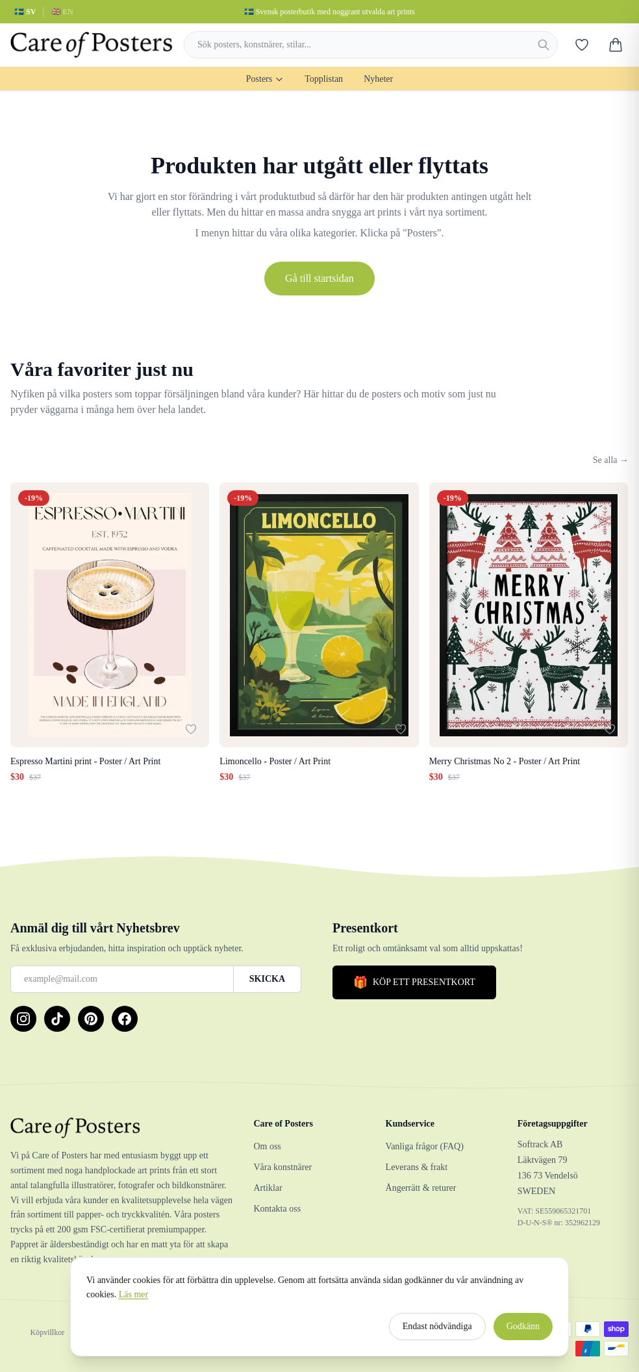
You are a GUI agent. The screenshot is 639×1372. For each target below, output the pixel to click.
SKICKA (267, 979)
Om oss (267, 1146)
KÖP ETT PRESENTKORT (414, 982)
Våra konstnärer (282, 1167)
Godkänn (523, 1333)
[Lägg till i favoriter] (191, 729)
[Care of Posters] (121, 1127)
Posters (265, 79)
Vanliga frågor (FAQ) (425, 1146)
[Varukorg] (616, 45)
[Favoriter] (582, 45)
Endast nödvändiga (437, 1333)
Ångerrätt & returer (421, 1188)
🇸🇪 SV (25, 11)
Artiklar (267, 1188)
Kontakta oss (277, 1209)
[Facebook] (125, 1019)
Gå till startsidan (319, 278)
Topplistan (324, 79)
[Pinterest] (91, 1019)
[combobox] (371, 44)
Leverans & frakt (417, 1167)
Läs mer (133, 1301)
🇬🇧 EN (62, 11)
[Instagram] (23, 1019)
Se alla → (611, 460)
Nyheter (378, 79)
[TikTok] (57, 1019)
